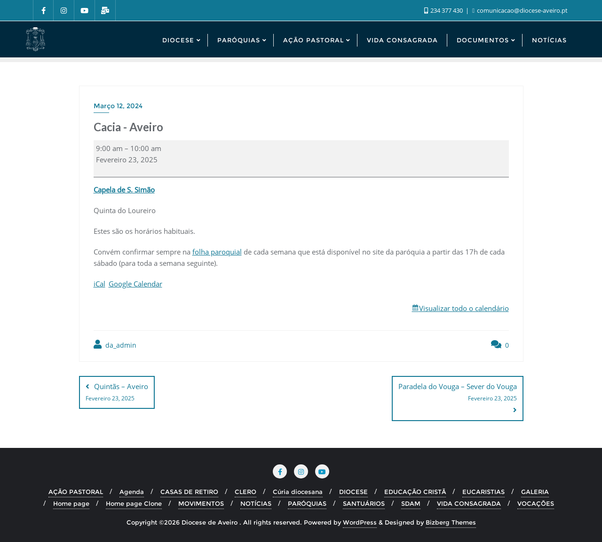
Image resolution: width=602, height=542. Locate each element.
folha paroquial (217, 251)
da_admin (115, 345)
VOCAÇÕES (535, 503)
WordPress (360, 522)
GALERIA (535, 491)
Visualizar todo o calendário (464, 308)
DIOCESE (353, 491)
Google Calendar (135, 283)
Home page (71, 503)
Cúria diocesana (298, 491)
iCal (99, 283)
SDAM (410, 503)
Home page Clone (134, 503)
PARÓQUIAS (307, 503)
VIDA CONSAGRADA (469, 503)
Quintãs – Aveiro (117, 393)
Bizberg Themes (451, 522)
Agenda (131, 491)
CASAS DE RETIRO (189, 491)
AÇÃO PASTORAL (75, 491)
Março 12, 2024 (118, 106)
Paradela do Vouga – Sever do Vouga (457, 393)
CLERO (245, 491)
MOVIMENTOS (201, 503)
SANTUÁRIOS (364, 503)
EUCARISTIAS (483, 491)
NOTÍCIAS (255, 503)
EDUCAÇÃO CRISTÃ (415, 491)
